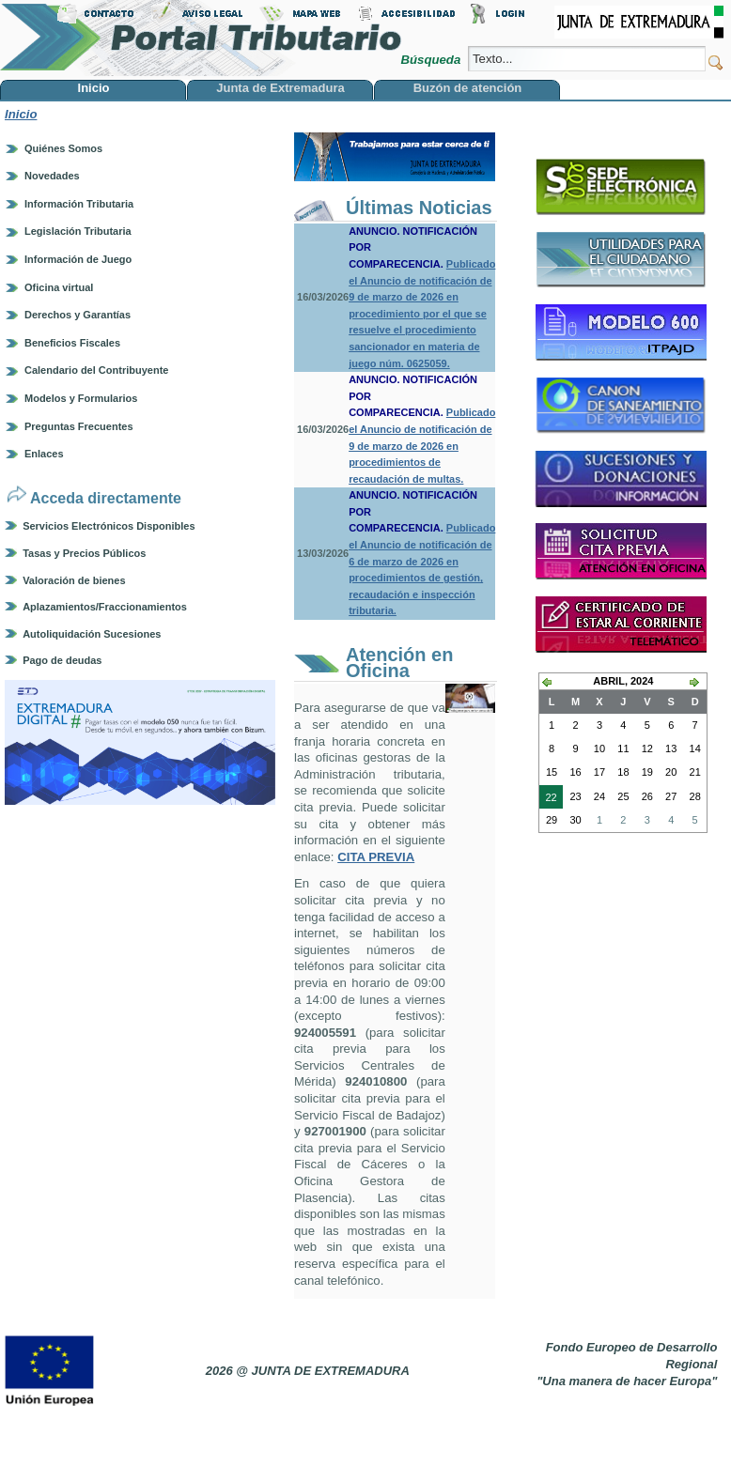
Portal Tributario (201, 38)
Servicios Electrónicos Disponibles (108, 526)
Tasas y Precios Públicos (84, 553)
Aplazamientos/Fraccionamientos (105, 606)
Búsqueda (431, 60)
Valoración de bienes (74, 580)
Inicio (21, 114)
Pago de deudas (62, 660)
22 (547, 799)
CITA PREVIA (375, 857)
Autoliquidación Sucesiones (92, 634)
